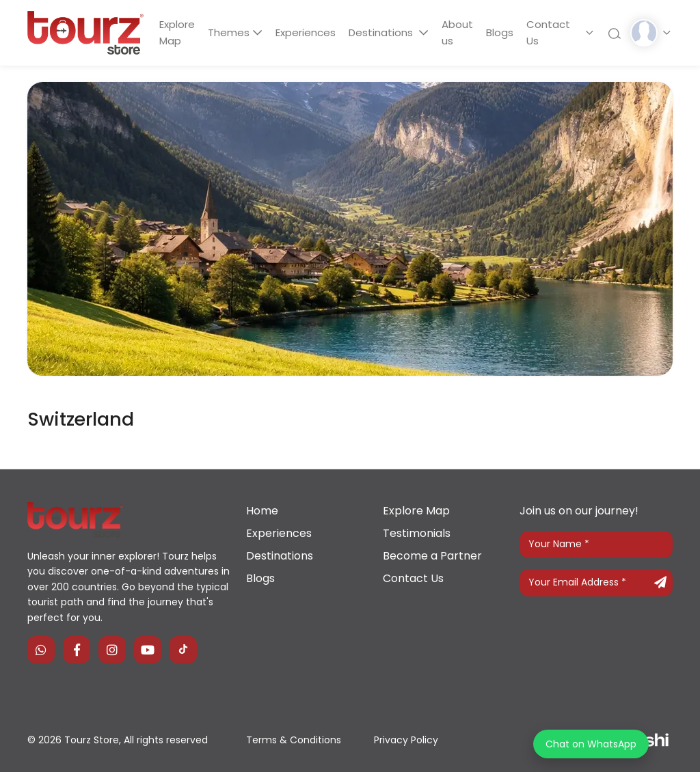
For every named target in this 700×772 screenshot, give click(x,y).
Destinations (386, 32)
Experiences (308, 32)
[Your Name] (596, 544)
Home (262, 511)
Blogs (505, 32)
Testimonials (416, 533)
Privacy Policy (406, 740)
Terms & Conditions (293, 740)
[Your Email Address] (596, 582)
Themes (231, 32)
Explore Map (178, 32)
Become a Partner (432, 556)
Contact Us (555, 32)
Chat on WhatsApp (591, 744)
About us (461, 32)
